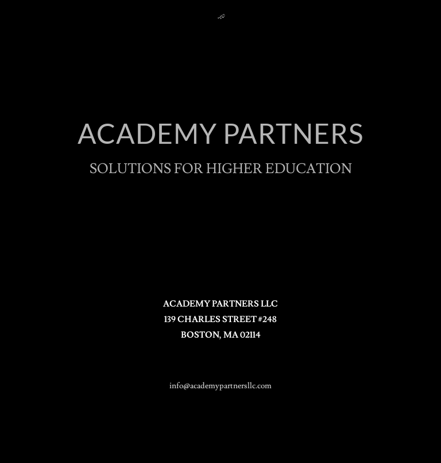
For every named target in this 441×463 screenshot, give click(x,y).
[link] (220, 15)
